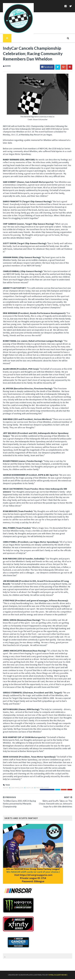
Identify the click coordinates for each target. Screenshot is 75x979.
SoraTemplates (26, 975)
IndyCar (30, 788)
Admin (6, 788)
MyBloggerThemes (58, 975)
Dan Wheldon (17, 788)
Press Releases (42, 788)
